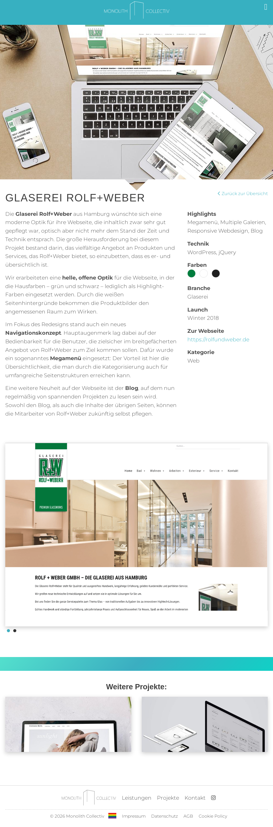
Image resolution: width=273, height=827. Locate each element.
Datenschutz (164, 816)
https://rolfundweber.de (218, 339)
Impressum (134, 816)
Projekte (168, 797)
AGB (188, 816)
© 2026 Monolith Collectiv (77, 816)
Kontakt (195, 797)
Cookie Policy (213, 816)
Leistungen (136, 797)
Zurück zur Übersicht (243, 193)
